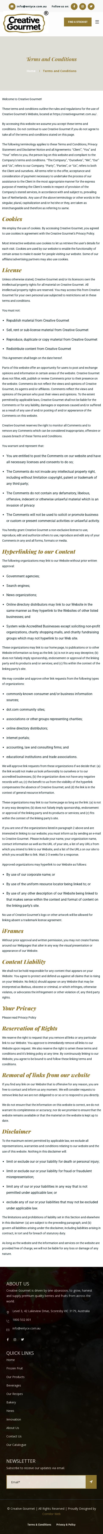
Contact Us (14, 1436)
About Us (12, 1428)
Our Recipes (14, 1394)
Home (31, 71)
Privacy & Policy (66, 1525)
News (10, 1411)
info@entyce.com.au (28, 6)
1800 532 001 (22, 1320)
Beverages (13, 1385)
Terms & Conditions (39, 1525)
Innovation (13, 1419)
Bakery (11, 1402)
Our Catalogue (16, 1445)
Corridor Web (51, 1514)
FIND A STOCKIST (77, 22)
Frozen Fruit (14, 1368)
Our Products (15, 1377)
